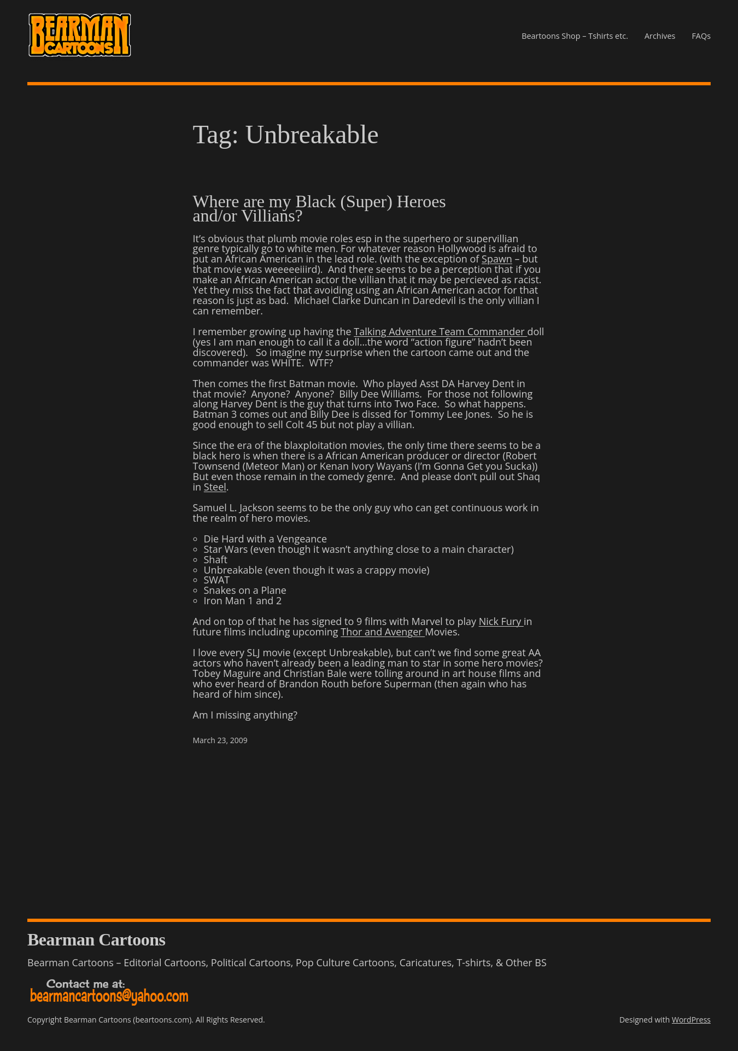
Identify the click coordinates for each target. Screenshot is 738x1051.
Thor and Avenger (383, 631)
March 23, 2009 (220, 740)
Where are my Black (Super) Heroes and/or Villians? (319, 208)
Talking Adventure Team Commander (440, 331)
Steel (215, 486)
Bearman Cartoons (96, 939)
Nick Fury (501, 621)
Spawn (497, 258)
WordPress (691, 1019)
